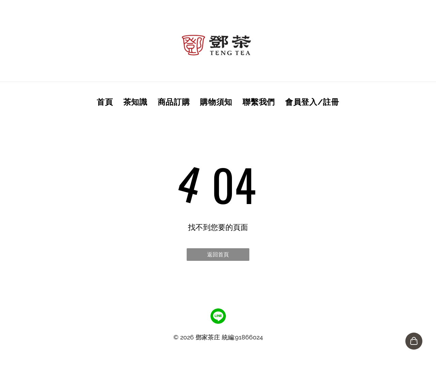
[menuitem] (105, 101)
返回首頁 (218, 254)
